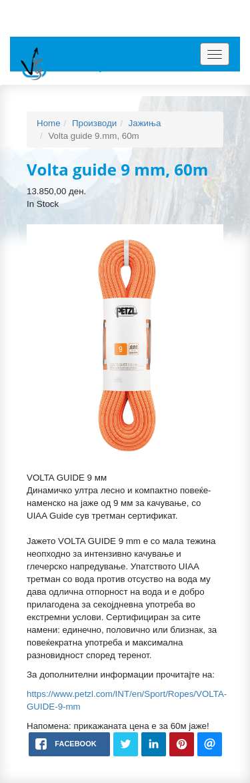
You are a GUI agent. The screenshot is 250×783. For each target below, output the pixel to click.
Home (49, 123)
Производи (94, 123)
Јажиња (145, 123)
